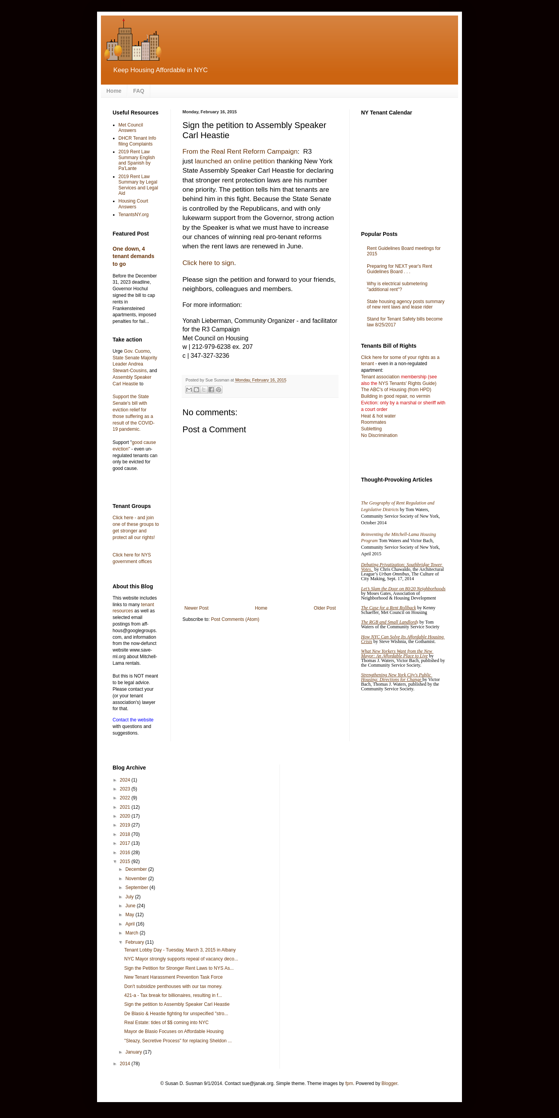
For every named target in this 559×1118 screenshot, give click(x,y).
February (135, 942)
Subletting (371, 429)
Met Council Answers (130, 127)
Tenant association (380, 377)
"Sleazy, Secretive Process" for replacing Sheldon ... (178, 1040)
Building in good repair (384, 396)
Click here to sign (208, 263)
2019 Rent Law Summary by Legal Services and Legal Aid (138, 185)
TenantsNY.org (133, 214)
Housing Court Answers (133, 203)
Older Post (325, 608)
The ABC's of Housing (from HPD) (396, 389)
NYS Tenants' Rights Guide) (406, 383)
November (136, 878)
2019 (126, 825)
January (134, 1052)
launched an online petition (235, 161)
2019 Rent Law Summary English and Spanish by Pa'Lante (136, 160)
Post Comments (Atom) (235, 619)
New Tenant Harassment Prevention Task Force (173, 977)
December (136, 869)
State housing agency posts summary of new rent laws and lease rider (405, 304)
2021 (126, 807)
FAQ (138, 91)
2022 (126, 798)
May (130, 914)
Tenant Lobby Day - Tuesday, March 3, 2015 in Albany (180, 950)
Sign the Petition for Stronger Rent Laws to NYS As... (179, 968)
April (130, 924)
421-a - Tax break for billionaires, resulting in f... (173, 995)
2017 (126, 843)
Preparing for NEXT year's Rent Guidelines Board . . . (399, 268)
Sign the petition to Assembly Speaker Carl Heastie (176, 1004)
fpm (349, 1083)
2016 (126, 852)
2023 (126, 789)
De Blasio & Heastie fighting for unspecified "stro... (176, 1013)
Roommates (373, 422)
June (131, 905)
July (130, 897)
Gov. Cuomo (136, 351)
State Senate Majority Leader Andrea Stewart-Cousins (135, 364)
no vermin (420, 396)
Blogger (390, 1083)
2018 (126, 834)
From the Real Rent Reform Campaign (240, 151)
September (137, 887)
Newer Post (196, 608)
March (132, 933)
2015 (126, 861)
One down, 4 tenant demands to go (134, 256)
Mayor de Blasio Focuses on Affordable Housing (174, 1031)
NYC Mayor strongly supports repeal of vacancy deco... (181, 959)
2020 (126, 816)
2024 (126, 780)
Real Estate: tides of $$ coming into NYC (166, 1022)
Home (114, 91)
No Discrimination (379, 435)
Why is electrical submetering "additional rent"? (397, 286)
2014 (126, 1063)
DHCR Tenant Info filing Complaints (137, 140)
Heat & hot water (378, 416)
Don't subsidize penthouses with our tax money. (173, 986)
